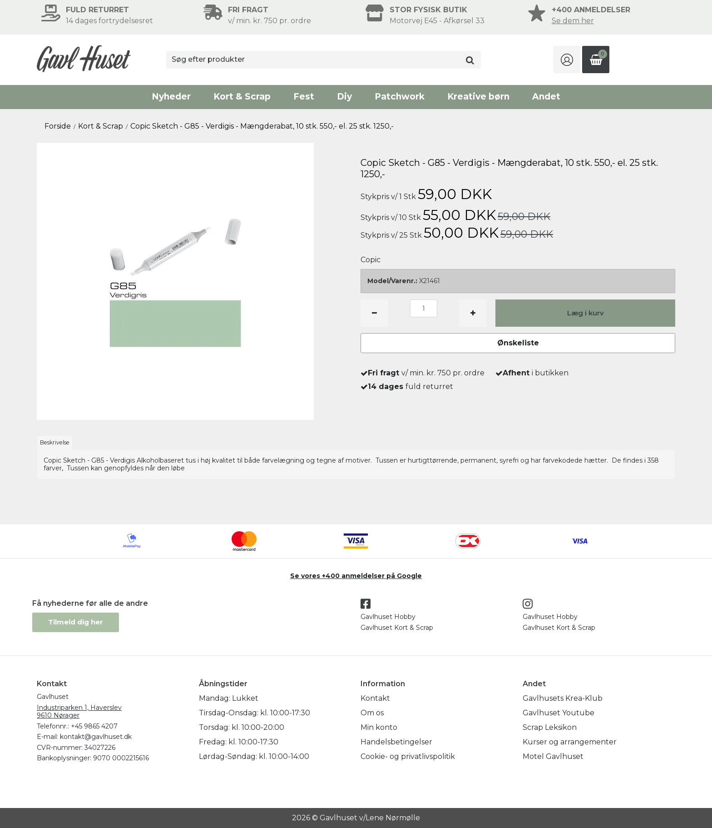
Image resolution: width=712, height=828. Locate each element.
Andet (546, 96)
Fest (303, 96)
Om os (372, 712)
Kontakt (375, 698)
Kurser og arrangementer (570, 742)
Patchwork (400, 96)
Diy (344, 96)
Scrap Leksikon (550, 727)
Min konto (379, 727)
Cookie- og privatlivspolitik (408, 756)
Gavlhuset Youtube (558, 712)
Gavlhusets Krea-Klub (563, 698)
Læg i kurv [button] (585, 313)
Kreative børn (478, 96)
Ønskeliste (518, 343)
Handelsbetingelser (396, 742)
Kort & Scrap (242, 96)
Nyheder (171, 96)
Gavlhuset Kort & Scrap (397, 627)
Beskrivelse (54, 442)
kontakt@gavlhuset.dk (96, 737)
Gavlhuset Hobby (388, 617)
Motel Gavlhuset (553, 756)
